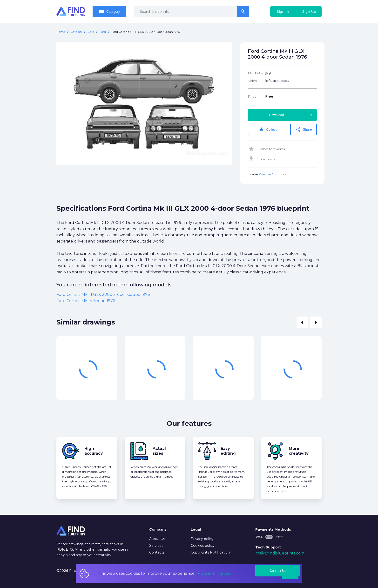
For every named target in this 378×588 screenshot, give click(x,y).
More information (214, 573)
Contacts (156, 552)
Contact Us (278, 571)
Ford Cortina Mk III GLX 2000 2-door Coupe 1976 (103, 294)
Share (303, 129)
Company (158, 529)
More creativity (299, 451)
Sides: (252, 81)
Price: (252, 96)
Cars (91, 32)
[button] (302, 322)
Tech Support (268, 547)
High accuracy (93, 451)
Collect (267, 129)
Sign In (283, 11)
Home (60, 32)
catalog (76, 32)
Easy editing (228, 451)
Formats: (255, 72)
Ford (103, 32)
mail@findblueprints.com (279, 553)
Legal (196, 529)
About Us (157, 539)
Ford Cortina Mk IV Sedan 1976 (85, 300)
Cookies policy (203, 545)
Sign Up (309, 11)
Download (293, 115)
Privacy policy (202, 539)
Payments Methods (273, 529)
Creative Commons (272, 174)
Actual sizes (159, 451)
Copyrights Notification (210, 552)
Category (109, 11)
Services (156, 545)
